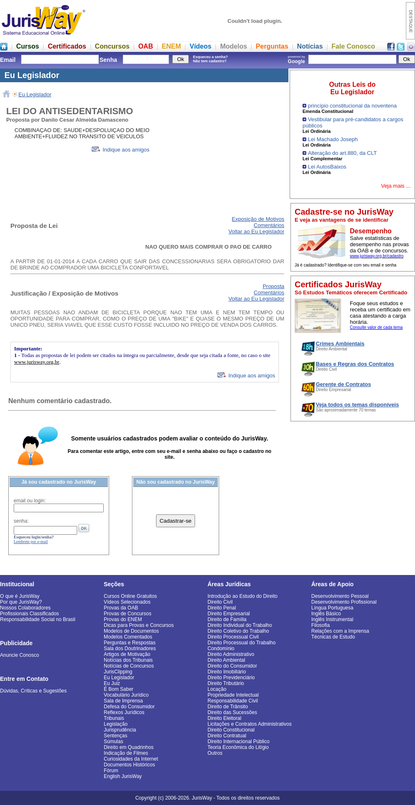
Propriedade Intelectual (233, 695)
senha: (21, 521)
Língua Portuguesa (332, 608)
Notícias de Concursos (129, 666)
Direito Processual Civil (233, 637)
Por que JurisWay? (21, 602)
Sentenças (115, 736)
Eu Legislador (34, 94)
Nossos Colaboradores (25, 608)
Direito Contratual (227, 736)
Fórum (111, 770)
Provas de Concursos (127, 614)
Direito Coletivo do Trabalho (238, 631)
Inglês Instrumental (332, 619)
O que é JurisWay (19, 596)
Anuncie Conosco (19, 655)
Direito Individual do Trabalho (240, 625)
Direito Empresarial (229, 614)
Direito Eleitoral (224, 718)
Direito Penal (222, 608)
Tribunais (114, 718)
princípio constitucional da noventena (352, 106)
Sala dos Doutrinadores (130, 648)
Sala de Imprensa (123, 701)
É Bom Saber (118, 689)
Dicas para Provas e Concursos (139, 625)
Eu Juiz (112, 683)
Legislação (115, 724)
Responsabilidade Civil (233, 701)
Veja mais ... (395, 186)
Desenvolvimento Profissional (343, 602)
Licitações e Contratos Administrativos (250, 724)
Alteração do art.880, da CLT (342, 153)
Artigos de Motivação (127, 654)
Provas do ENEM (123, 619)
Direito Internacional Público (238, 741)
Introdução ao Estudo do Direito (243, 596)
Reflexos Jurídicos (124, 712)
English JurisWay (123, 776)
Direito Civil (220, 602)
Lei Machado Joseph (333, 139)
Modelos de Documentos (131, 631)
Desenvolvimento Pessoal (340, 596)
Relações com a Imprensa (340, 631)
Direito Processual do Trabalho (242, 643)
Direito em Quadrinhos (129, 747)
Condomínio (221, 648)
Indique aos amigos (120, 150)
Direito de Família (227, 619)
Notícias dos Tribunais (128, 660)
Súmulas (113, 741)
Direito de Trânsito (228, 707)
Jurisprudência (120, 730)
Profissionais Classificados (29, 614)
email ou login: (30, 501)
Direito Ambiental (226, 660)
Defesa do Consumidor (129, 707)
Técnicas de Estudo (333, 637)
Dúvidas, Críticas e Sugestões (33, 691)
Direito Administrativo (231, 654)
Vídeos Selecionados (127, 602)
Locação (217, 689)
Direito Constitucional (231, 730)
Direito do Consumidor (232, 666)
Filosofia (320, 625)
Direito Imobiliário (227, 672)
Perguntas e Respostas (130, 643)
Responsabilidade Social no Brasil (37, 619)
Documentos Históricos (129, 765)
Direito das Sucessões (232, 712)
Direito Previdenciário (231, 677)
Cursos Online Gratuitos (130, 596)
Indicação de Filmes (126, 753)
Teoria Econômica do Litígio (238, 747)
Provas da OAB (121, 608)
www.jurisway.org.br (36, 362)
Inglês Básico (326, 614)
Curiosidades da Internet (131, 759)
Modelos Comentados (128, 637)
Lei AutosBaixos (327, 167)
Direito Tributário (226, 683)
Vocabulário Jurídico (126, 695)
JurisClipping (118, 672)
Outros (215, 753)
